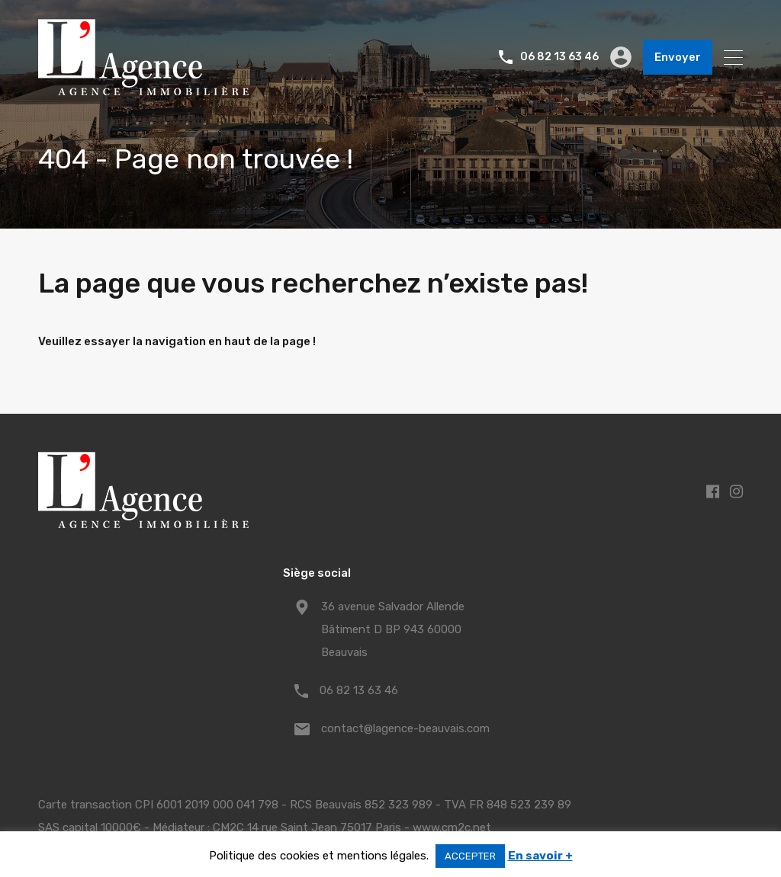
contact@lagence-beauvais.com (405, 728)
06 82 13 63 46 (559, 57)
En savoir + (540, 856)
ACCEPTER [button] (470, 856)
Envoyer (677, 57)
